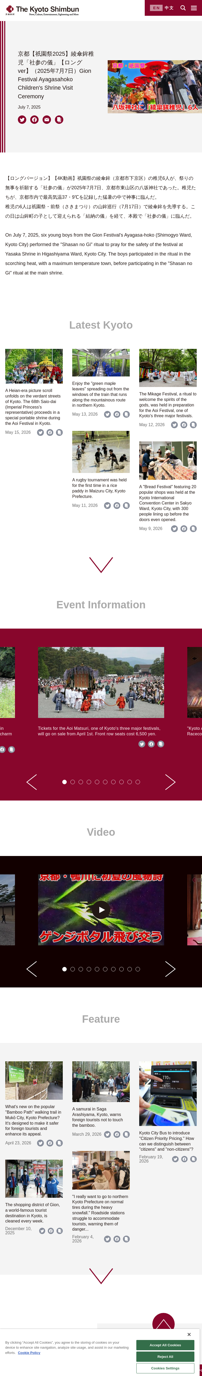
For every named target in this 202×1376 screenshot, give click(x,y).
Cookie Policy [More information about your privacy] (29, 1353)
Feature (101, 1019)
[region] (100, 1352)
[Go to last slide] (31, 782)
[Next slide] (170, 782)
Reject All (165, 1357)
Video (101, 832)
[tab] (64, 782)
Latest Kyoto (101, 325)
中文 (169, 8)
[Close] (189, 1334)
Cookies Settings (165, 1368)
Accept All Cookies (165, 1345)
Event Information (101, 604)
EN (156, 8)
